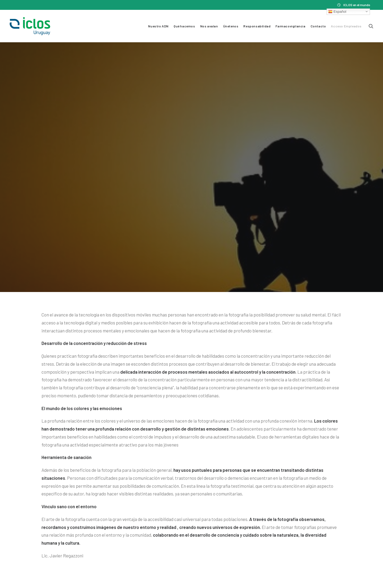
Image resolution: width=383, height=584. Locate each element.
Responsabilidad (256, 26)
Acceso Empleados (346, 26)
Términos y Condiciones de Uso (41, 563)
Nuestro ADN (158, 26)
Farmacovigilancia (290, 26)
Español (337, 11)
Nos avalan (209, 26)
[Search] (371, 26)
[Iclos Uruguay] (30, 26)
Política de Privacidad (94, 563)
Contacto (318, 26)
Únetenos (231, 26)
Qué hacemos (184, 26)
